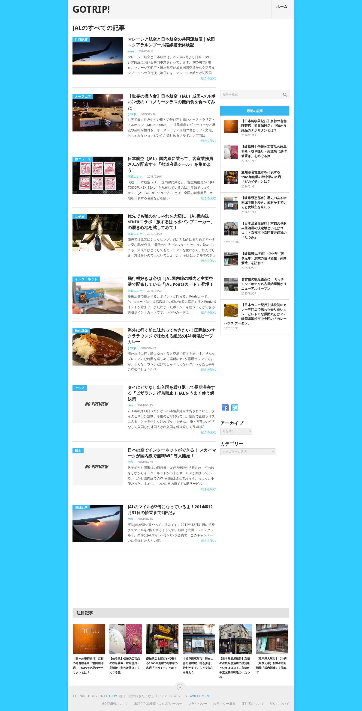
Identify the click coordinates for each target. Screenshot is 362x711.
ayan (131, 51)
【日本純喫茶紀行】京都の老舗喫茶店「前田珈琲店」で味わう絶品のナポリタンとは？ (264, 125)
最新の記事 (255, 111)
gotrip (132, 114)
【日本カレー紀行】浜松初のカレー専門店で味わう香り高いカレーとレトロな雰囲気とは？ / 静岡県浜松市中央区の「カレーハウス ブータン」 (255, 314)
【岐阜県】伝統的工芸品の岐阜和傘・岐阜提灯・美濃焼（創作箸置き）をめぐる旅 (264, 151)
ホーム (281, 6)
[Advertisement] (255, 53)
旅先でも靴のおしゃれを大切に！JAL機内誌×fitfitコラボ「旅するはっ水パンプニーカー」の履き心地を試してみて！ (171, 222)
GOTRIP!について (115, 703)
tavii (130, 405)
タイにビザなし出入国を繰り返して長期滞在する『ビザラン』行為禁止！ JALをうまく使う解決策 (171, 393)
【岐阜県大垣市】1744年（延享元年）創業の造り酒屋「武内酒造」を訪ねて (264, 258)
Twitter (234, 408)
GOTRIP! (91, 9)
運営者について (252, 703)
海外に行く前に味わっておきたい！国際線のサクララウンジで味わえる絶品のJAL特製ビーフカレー (171, 336)
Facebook (225, 408)
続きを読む (208, 78)
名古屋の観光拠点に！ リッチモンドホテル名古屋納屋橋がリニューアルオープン (264, 283)
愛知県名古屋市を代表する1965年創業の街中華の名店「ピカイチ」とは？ (261, 176)
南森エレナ (135, 176)
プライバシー (197, 703)
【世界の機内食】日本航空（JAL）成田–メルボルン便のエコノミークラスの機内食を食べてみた (171, 102)
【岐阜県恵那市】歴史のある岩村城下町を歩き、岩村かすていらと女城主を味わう (264, 202)
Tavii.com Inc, (200, 696)
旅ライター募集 (224, 703)
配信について (279, 703)
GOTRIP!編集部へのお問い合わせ (158, 703)
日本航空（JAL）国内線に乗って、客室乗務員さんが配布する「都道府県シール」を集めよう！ (170, 164)
